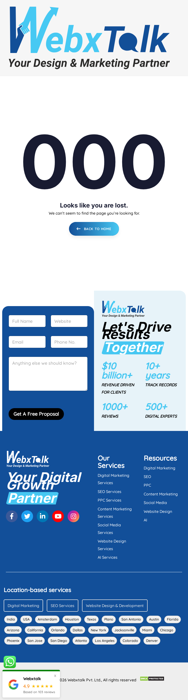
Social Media (155, 502)
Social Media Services (109, 528)
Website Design (158, 511)
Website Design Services (112, 545)
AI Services (108, 557)
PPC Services (109, 500)
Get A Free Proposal (36, 414)
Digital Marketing (159, 468)
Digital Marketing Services (113, 479)
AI (145, 520)
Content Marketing (161, 494)
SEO (147, 476)
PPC (147, 485)
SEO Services (109, 491)
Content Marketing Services (115, 512)
